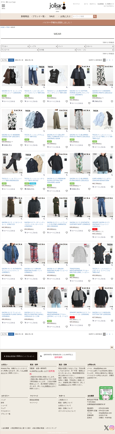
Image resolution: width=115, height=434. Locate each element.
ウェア (3, 408)
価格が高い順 (29, 60)
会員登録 (101, 4)
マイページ (76, 4)
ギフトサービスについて (67, 411)
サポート (62, 396)
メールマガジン (109, 6)
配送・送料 (34, 364)
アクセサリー (5, 411)
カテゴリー (5, 396)
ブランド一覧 (38, 16)
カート (86, 4)
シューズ (4, 405)
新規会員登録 (34, 400)
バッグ (3, 400)
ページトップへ (112, 347)
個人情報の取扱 (38, 428)
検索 (95, 16)
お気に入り (65, 16)
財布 (2, 403)
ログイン (93, 4)
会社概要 (6, 428)
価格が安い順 (19, 60)
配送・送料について (65, 403)
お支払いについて (64, 405)
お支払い (4, 364)
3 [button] (109, 60)
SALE (52, 16)
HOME (3, 27)
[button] (112, 60)
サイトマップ (51, 428)
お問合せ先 (91, 364)
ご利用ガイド (110, 4)
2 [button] (106, 60)
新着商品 (25, 16)
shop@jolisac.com (100, 368)
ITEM (7, 27)
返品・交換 (63, 364)
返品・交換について (65, 408)
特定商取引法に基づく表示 (21, 428)
